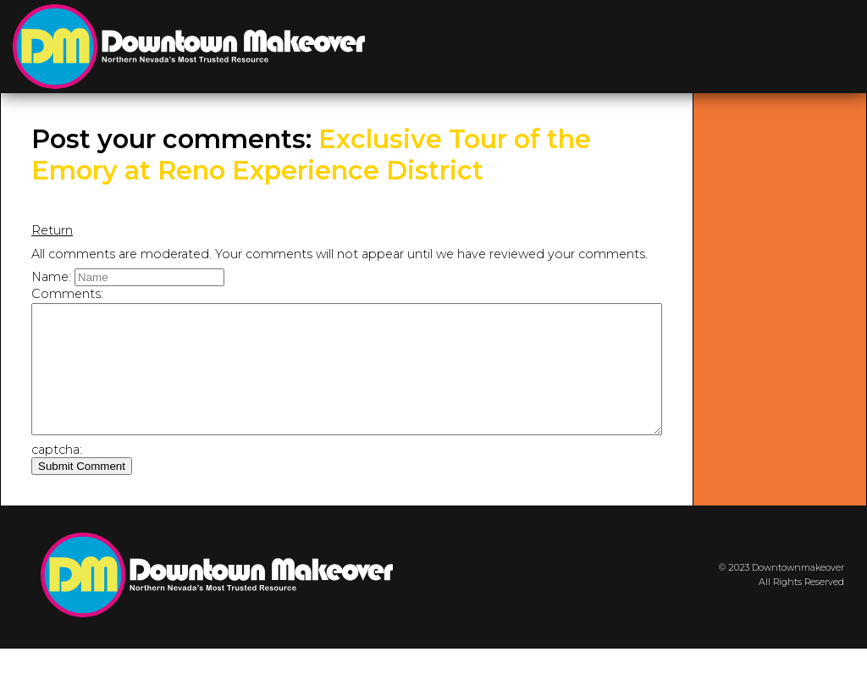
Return (52, 230)
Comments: (67, 293)
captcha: (56, 475)
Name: (51, 277)
